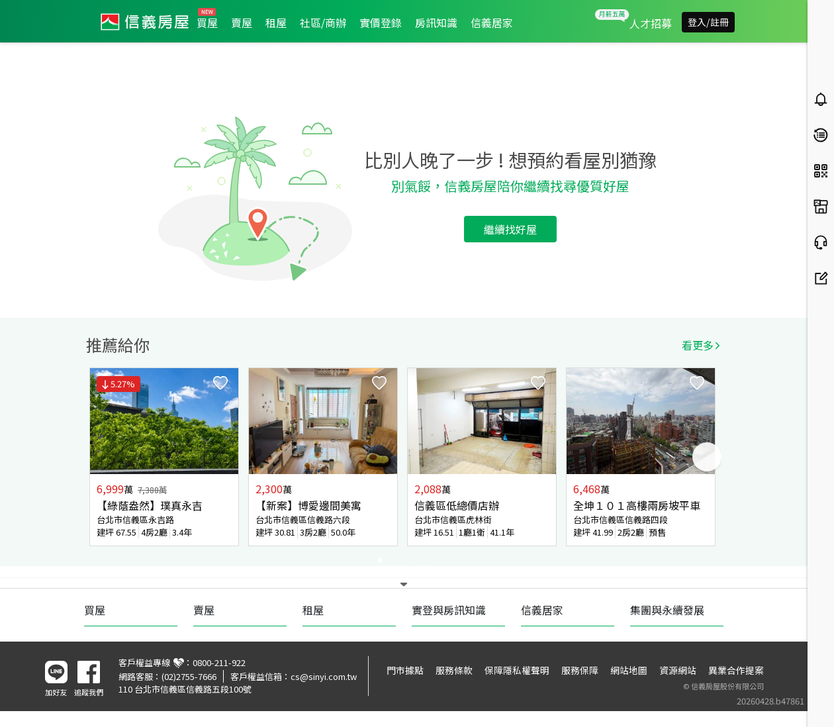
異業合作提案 (736, 670)
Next (706, 456)
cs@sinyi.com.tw (324, 676)
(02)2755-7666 (189, 676)
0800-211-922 (219, 662)
